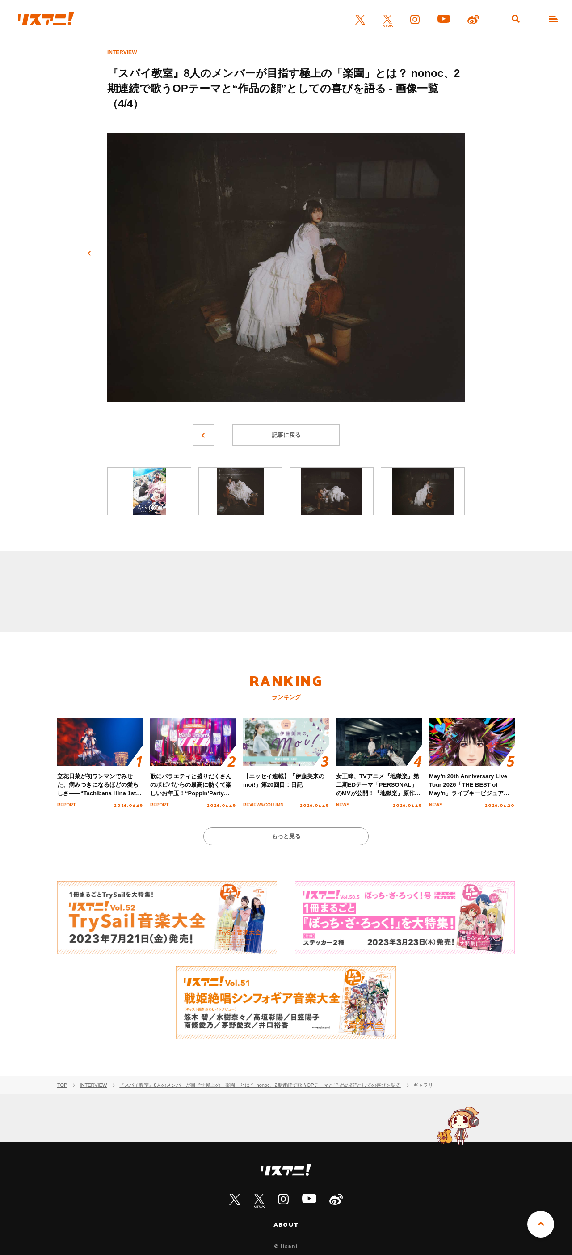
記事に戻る (286, 435)
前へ (89, 253)
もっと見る (286, 836)
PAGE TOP (540, 1224)
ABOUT (286, 1224)
